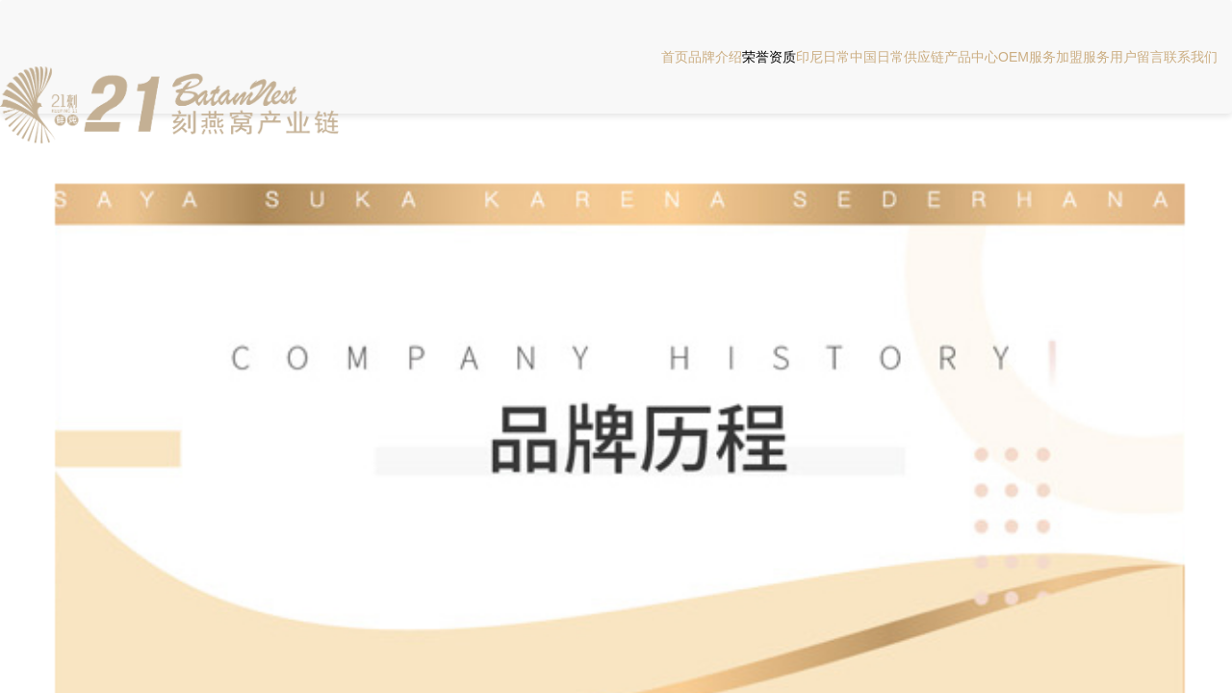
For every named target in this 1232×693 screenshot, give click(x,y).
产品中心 (971, 56)
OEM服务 (1027, 56)
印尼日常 (823, 56)
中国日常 (877, 56)
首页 (674, 56)
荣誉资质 (769, 56)
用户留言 (1137, 56)
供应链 (924, 56)
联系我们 (1191, 56)
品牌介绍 (715, 56)
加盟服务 (1083, 56)
